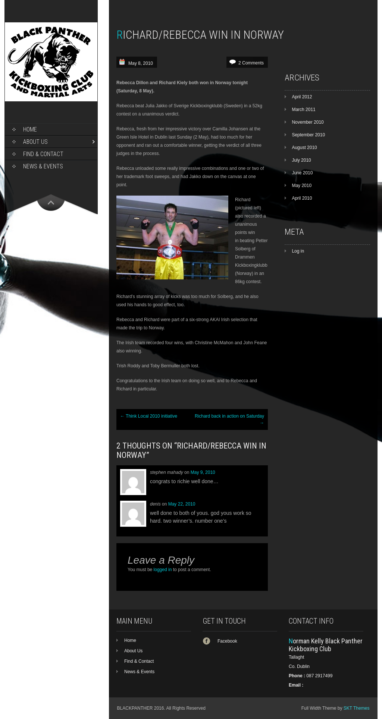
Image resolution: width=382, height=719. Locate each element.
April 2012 (302, 96)
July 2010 (301, 160)
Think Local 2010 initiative (148, 416)
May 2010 (301, 185)
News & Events (43, 166)
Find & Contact (43, 154)
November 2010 (307, 122)
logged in (163, 569)
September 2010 (308, 134)
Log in (298, 251)
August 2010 (304, 147)
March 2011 (303, 109)
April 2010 (302, 198)
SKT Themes (357, 708)
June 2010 (302, 172)
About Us (35, 141)
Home (30, 129)
